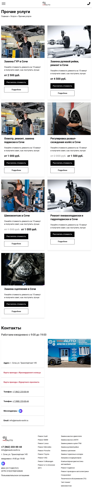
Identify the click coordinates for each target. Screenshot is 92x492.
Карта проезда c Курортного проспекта (21, 382)
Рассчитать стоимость (16, 82)
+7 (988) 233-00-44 (21, 401)
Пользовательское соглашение (15, 475)
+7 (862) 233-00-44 (21, 392)
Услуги (13, 16)
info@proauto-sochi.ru (18, 420)
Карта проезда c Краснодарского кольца (22, 372)
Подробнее (16, 90)
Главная (5, 16)
